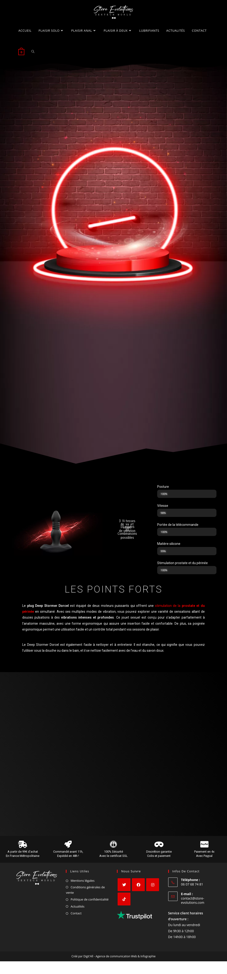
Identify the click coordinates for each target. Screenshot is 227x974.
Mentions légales (82, 883)
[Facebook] (138, 886)
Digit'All (88, 958)
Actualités (77, 908)
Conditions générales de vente (85, 892)
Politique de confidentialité (89, 901)
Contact (76, 915)
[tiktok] (124, 901)
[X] (124, 886)
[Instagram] (152, 886)
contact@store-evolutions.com (192, 902)
